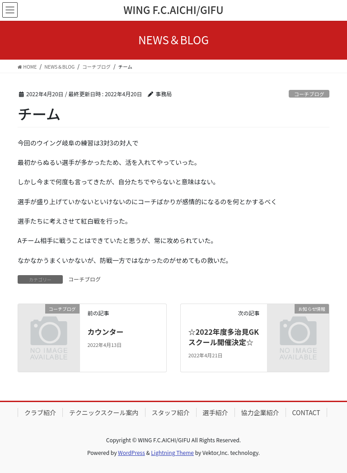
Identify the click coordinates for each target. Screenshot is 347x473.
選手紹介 (215, 412)
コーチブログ (309, 94)
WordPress (131, 452)
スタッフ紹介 (171, 412)
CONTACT (306, 412)
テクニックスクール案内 (104, 412)
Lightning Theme (172, 452)
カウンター (105, 331)
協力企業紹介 (260, 412)
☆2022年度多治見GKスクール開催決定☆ (223, 336)
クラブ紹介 (40, 412)
